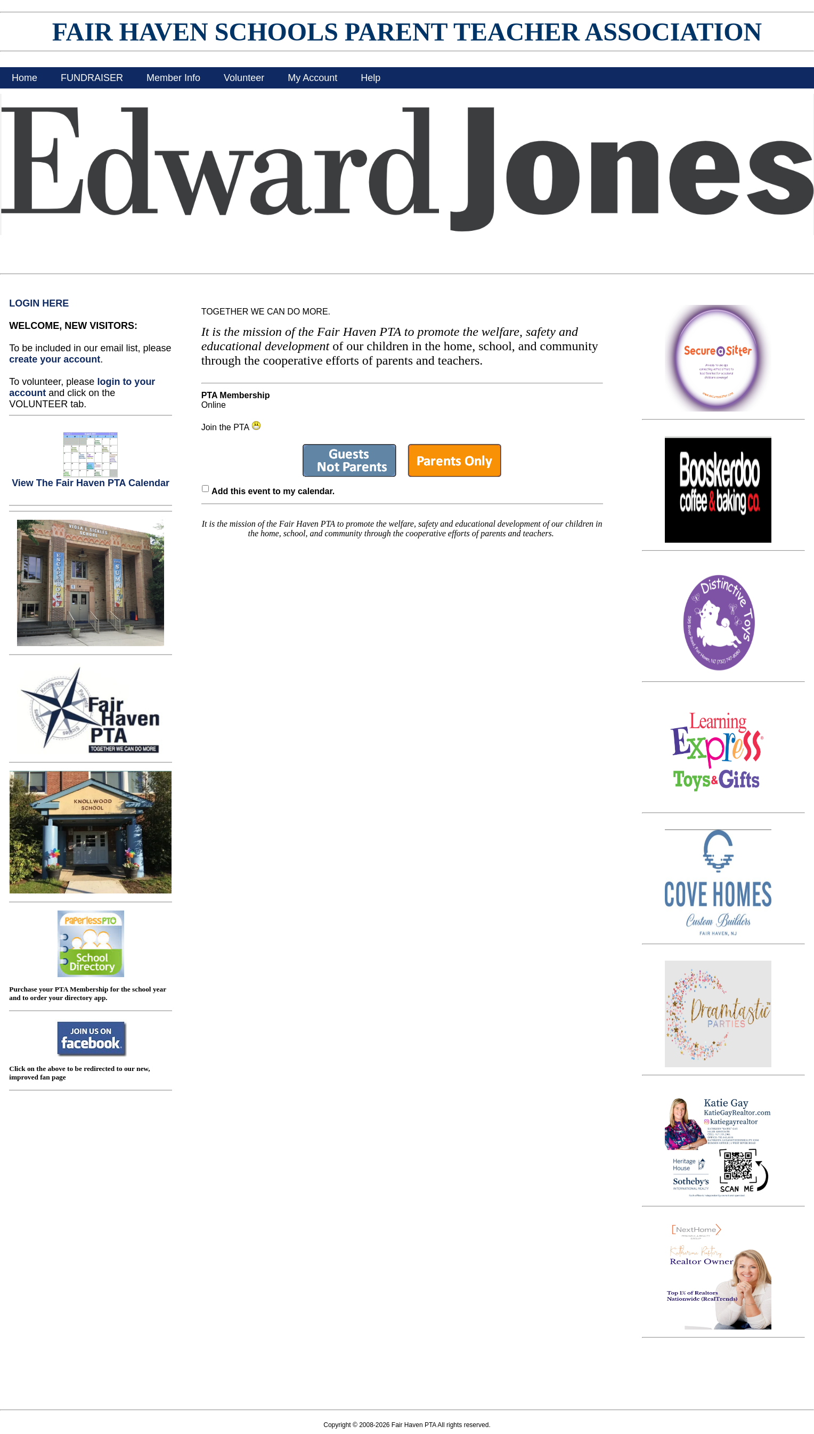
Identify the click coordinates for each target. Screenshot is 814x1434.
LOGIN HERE (39, 303)
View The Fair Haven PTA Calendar (90, 478)
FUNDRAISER (91, 77)
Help (370, 77)
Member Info (173, 77)
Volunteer (244, 77)
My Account (312, 77)
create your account (54, 359)
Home (24, 77)
